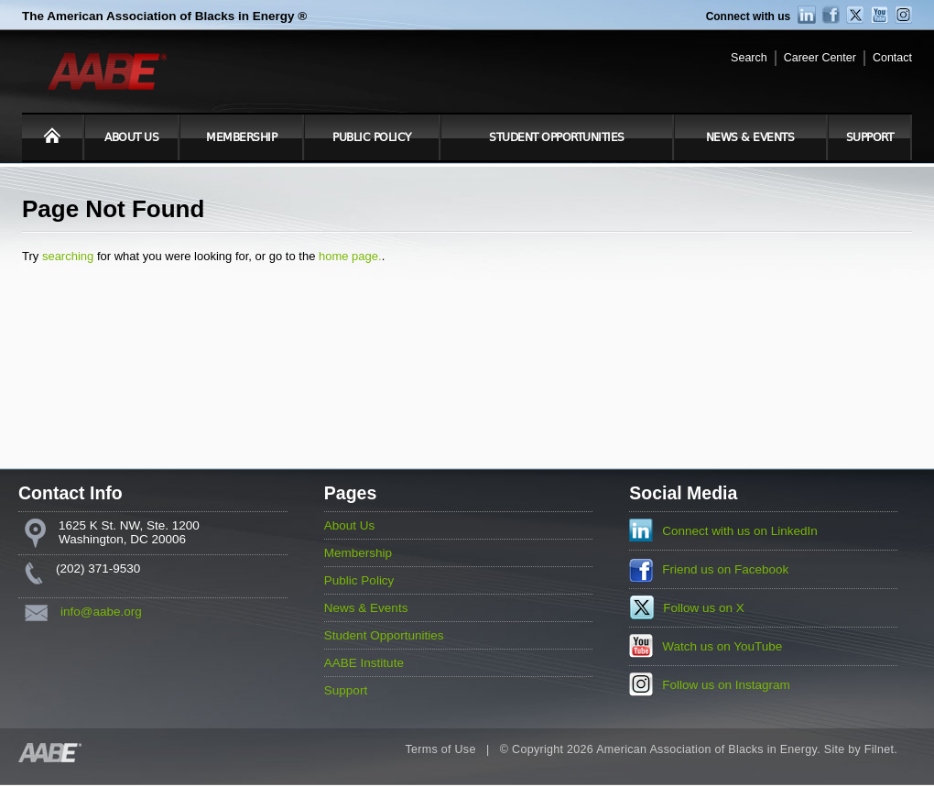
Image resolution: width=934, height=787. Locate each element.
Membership (241, 137)
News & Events (750, 137)
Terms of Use (440, 749)
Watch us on (722, 646)
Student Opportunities (556, 137)
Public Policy (371, 137)
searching (67, 256)
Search (749, 57)
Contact (892, 57)
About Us (131, 137)
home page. (350, 256)
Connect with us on (740, 531)
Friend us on (725, 569)
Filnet (879, 749)
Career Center (820, 57)
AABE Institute (364, 663)
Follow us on (703, 608)
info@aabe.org (101, 611)
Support (870, 137)
